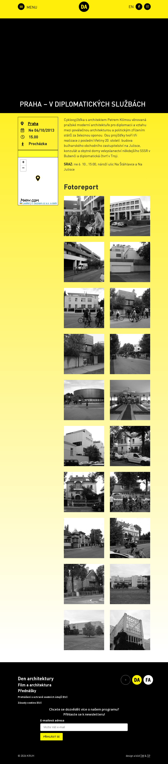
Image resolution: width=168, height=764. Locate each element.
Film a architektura (34, 684)
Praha (33, 123)
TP (148, 755)
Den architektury (36, 678)
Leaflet (25, 203)
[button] (37, 178)
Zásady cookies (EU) (30, 702)
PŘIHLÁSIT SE (51, 736)
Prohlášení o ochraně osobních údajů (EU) (43, 696)
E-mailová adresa (52, 720)
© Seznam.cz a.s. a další (44, 203)
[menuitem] (130, 6)
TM (142, 755)
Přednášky (27, 690)
